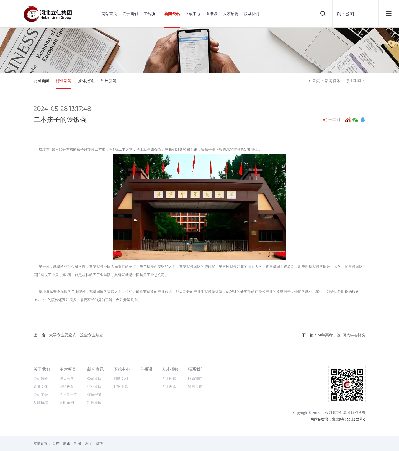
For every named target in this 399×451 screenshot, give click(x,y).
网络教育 (67, 387)
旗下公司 (345, 13)
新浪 (77, 443)
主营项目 (151, 14)
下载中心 (192, 14)
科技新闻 (108, 81)
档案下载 (121, 387)
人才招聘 (230, 14)
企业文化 (41, 387)
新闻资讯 (172, 14)
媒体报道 (86, 81)
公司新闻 (41, 81)
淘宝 (88, 443)
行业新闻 (63, 81)
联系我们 (251, 14)
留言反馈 (195, 387)
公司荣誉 (41, 395)
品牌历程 (41, 403)
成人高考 (67, 378)
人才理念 (169, 387)
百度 (56, 443)
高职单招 (67, 403)
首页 (316, 81)
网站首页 (109, 14)
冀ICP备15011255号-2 (349, 419)
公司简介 (41, 378)
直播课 (211, 14)
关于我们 (130, 14)
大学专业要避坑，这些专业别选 (76, 335)
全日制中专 (69, 395)
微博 (99, 443)
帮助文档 (121, 378)
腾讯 (66, 443)
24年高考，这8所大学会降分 (341, 335)
